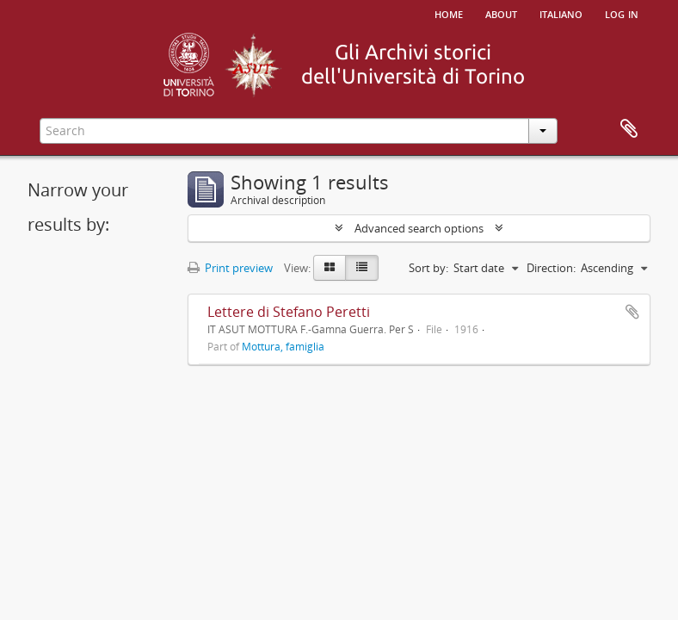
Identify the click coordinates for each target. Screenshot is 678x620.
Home (449, 12)
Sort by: (428, 268)
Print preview (230, 268)
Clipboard (628, 129)
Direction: (551, 268)
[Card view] (329, 268)
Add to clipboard (632, 311)
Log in (621, 12)
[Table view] (362, 268)
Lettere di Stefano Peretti (288, 311)
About (501, 12)
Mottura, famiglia (283, 346)
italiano (560, 12)
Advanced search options (419, 228)
